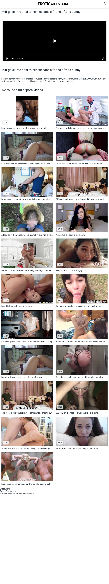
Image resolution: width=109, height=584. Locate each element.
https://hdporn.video (25, 494)
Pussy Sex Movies (8, 491)
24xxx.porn (5, 489)
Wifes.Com (53, 4)
